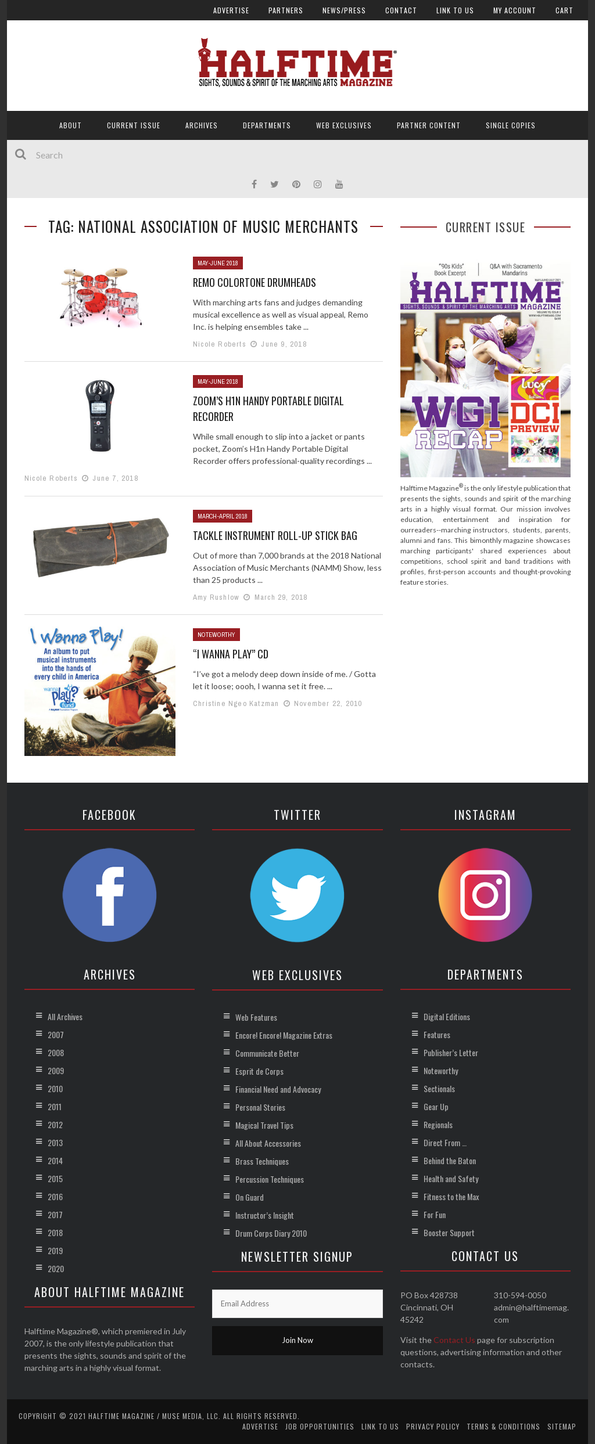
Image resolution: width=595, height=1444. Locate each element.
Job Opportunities (319, 1426)
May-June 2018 (218, 263)
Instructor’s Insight (264, 1215)
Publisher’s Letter (451, 1052)
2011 (55, 1106)
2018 (55, 1232)
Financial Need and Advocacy (278, 1089)
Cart (564, 10)
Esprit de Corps (259, 1071)
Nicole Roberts (219, 344)
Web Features (256, 1017)
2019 (55, 1250)
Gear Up (436, 1106)
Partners (285, 10)
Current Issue (133, 125)
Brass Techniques (262, 1161)
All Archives (65, 1016)
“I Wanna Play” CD (230, 653)
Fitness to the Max (451, 1196)
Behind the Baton (450, 1160)
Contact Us (454, 1340)
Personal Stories (260, 1107)
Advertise (231, 10)
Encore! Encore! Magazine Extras (283, 1035)
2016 (55, 1196)
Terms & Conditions (503, 1426)
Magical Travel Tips (264, 1125)
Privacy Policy (433, 1426)
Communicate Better (267, 1053)
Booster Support (449, 1232)
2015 (55, 1178)
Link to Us (455, 10)
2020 (56, 1268)
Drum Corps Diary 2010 (271, 1233)
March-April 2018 (223, 516)
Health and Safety (451, 1178)
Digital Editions (447, 1016)
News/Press (344, 10)
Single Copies (511, 125)
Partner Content (429, 125)
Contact (401, 10)
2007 (56, 1034)
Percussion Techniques (269, 1179)
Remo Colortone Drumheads (254, 282)
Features (437, 1034)
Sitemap (561, 1426)
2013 (55, 1142)
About (70, 125)
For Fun (435, 1214)
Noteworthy (216, 635)
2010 (55, 1088)
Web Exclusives (344, 125)
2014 (55, 1160)
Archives (201, 125)
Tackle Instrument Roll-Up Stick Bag (275, 535)
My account (514, 10)
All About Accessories (268, 1143)
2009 (56, 1070)
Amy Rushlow (216, 597)
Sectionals (439, 1088)
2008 (56, 1052)
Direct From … (445, 1142)
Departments (267, 125)
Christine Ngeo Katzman (236, 703)
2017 (55, 1214)
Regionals (438, 1124)
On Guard (249, 1197)
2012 (55, 1124)
